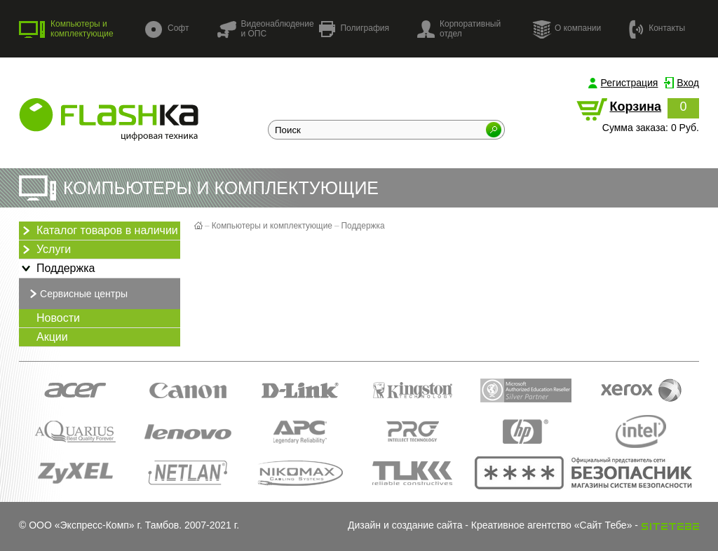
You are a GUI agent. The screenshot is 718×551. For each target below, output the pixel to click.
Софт (167, 29)
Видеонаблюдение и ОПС (265, 29)
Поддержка (57, 268)
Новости (58, 318)
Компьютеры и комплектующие (66, 29)
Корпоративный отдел (459, 29)
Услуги (45, 250)
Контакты (657, 28)
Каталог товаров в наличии (98, 231)
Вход (688, 82)
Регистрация (629, 82)
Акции (52, 337)
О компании (566, 28)
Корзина (635, 107)
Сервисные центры (77, 294)
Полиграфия (354, 29)
